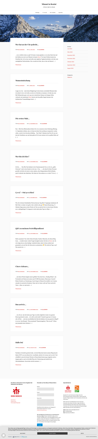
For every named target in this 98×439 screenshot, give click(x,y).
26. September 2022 (34, 237)
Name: (38, 390)
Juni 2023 (69, 48)
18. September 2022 (34, 275)
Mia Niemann (21, 49)
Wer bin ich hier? (27, 156)
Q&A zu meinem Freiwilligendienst (28, 230)
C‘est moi (44, 12)
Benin (39, 57)
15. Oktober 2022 (34, 197)
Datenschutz (13, 405)
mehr (83, 434)
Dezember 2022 (71, 55)
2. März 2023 (32, 85)
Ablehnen (21, 434)
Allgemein (42, 49)
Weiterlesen (18, 64)
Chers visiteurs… (27, 270)
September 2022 (71, 65)
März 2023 (69, 52)
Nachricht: (39, 402)
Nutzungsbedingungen (15, 406)
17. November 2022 (34, 161)
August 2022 (70, 68)
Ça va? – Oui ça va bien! (31, 192)
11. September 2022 (34, 313)
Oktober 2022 (70, 61)
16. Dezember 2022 (34, 123)
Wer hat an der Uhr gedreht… (35, 44)
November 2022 (71, 58)
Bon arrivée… (24, 308)
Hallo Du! (22, 346)
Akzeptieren (52, 434)
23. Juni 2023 (32, 49)
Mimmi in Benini (49, 4)
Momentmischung (28, 80)
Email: (38, 396)
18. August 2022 (33, 351)
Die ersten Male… (27, 118)
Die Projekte (53, 12)
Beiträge (37, 12)
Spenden (61, 12)
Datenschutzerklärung (41, 414)
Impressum (13, 403)
